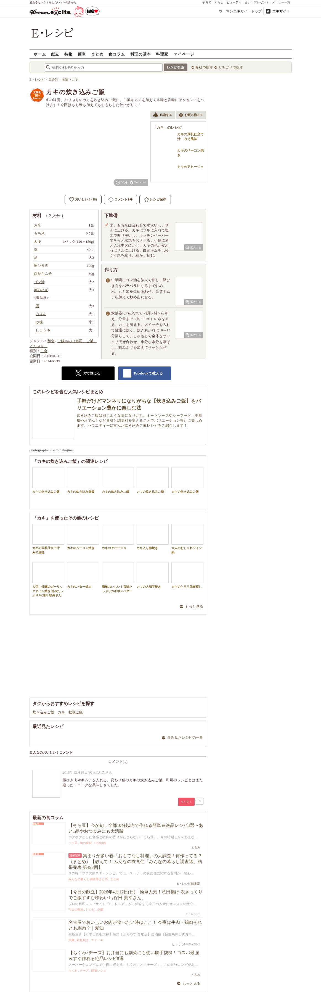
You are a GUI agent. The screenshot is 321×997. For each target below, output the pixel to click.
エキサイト (281, 11)
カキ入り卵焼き (153, 537)
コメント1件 (120, 199)
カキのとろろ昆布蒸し (187, 575)
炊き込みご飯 (43, 712)
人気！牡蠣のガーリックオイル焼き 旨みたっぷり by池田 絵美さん (48, 580)
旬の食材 (86, 843)
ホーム (40, 54)
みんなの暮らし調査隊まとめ (88, 879)
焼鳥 (71, 940)
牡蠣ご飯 (75, 712)
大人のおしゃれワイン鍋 (187, 539)
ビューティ (234, 2)
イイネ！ (186, 801)
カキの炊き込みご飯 (48, 480)
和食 (51, 341)
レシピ (90, 909)
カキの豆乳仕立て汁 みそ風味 (48, 539)
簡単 (82, 54)
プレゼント (261, 2)
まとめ (97, 54)
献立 (55, 54)
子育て (206, 2)
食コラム (116, 54)
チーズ (84, 970)
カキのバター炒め (83, 575)
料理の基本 (140, 54)
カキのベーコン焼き (83, 537)
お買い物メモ (191, 115)
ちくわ (73, 970)
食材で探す (204, 67)
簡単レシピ (98, 970)
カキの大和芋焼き (153, 575)
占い (248, 2)
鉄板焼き (83, 940)
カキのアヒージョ (118, 537)
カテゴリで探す (230, 67)
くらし (219, 2)
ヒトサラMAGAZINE (186, 944)
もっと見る (194, 606)
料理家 (162, 54)
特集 (68, 54)
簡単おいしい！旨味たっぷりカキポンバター (118, 577)
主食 (43, 351)
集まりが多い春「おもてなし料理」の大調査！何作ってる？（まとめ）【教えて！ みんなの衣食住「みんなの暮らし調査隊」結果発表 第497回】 (135, 861)
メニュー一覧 (281, 2)
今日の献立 (76, 909)
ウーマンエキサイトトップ (240, 11)
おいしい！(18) (86, 199)
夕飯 (100, 909)
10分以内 (100, 843)
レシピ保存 (158, 199)
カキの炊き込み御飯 (83, 480)
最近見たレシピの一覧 (185, 737)
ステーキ (97, 940)
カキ (61, 712)
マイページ (184, 54)
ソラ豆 (73, 843)
